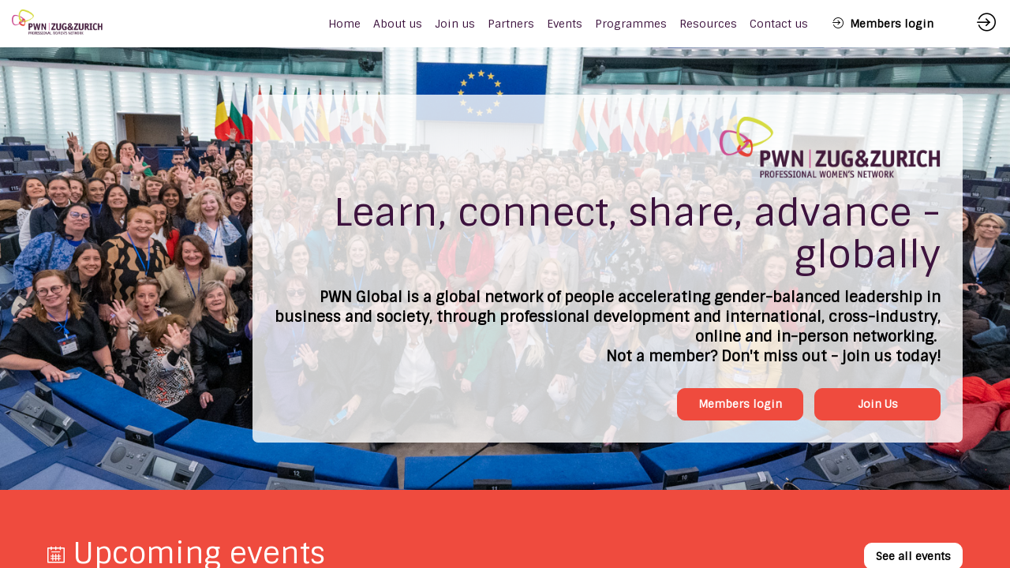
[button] (883, 23)
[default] (344, 23)
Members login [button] (740, 404)
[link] (397, 23)
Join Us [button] (878, 404)
